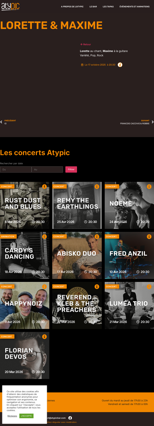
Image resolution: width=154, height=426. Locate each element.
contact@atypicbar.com (53, 418)
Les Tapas (108, 6)
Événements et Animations (135, 6)
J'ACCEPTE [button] (26, 416)
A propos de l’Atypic (72, 6)
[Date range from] (16, 169)
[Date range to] (47, 169)
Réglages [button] (12, 416)
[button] (120, 64)
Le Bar (93, 6)
